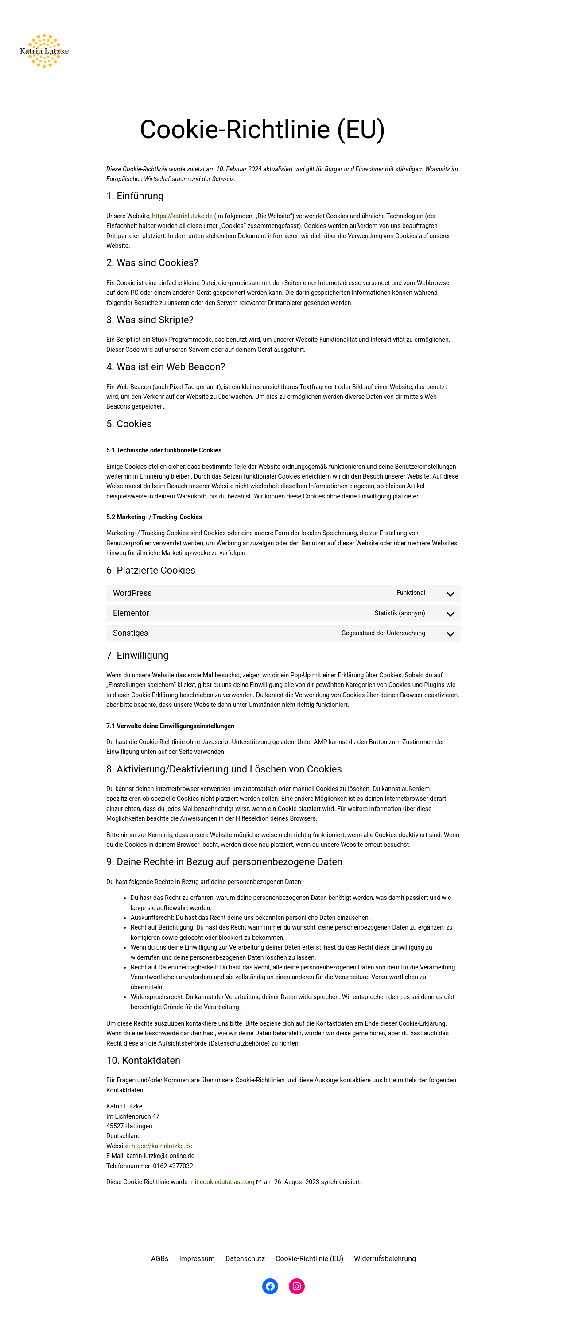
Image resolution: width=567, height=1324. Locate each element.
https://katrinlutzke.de (182, 216)
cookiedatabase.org (227, 1181)
